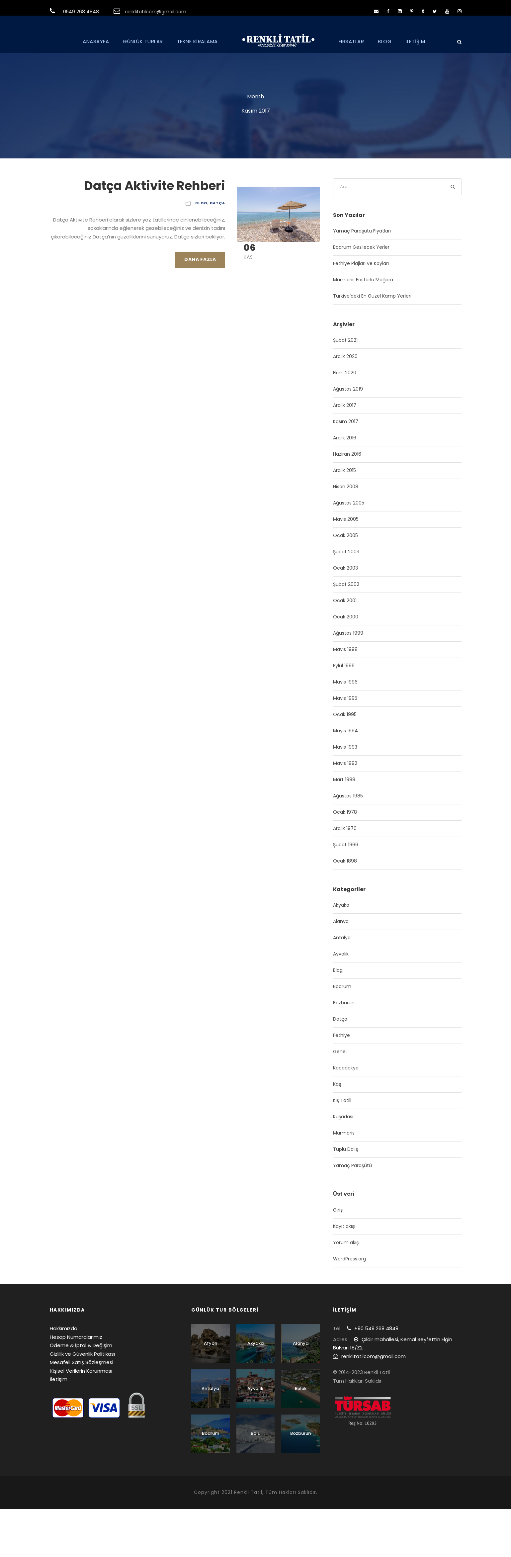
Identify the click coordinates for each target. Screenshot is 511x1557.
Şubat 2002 (346, 584)
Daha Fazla (200, 259)
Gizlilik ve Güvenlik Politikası (82, 1353)
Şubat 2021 (345, 340)
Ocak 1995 (345, 714)
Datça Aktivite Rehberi (154, 185)
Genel (340, 1051)
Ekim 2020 (344, 372)
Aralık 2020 (345, 356)
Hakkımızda (63, 1328)
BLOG (384, 41)
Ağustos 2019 (348, 389)
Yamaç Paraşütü (352, 1165)
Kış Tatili (342, 1100)
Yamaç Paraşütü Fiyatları (362, 231)
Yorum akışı (346, 1242)
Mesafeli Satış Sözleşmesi (81, 1362)
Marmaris (344, 1133)
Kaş (337, 1084)
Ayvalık (341, 954)
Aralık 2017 (344, 405)
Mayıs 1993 (345, 747)
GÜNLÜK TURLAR (143, 41)
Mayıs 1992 (345, 763)
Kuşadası (343, 1116)
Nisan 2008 (345, 486)
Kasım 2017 (345, 421)
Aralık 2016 (344, 437)
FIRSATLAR (351, 41)
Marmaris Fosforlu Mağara (363, 279)
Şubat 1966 (345, 844)
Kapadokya (346, 1067)
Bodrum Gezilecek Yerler (361, 247)
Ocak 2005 (345, 535)
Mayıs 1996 (345, 682)
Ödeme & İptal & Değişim (81, 1345)
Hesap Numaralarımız (76, 1336)
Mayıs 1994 (345, 730)
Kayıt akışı (344, 1226)
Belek (300, 1388)
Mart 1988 (344, 779)
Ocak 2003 (345, 568)
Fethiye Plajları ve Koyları (361, 263)
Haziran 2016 (347, 454)
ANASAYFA (96, 41)
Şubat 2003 (346, 551)
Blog (201, 203)
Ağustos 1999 (348, 633)
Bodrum (342, 986)
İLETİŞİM (415, 41)
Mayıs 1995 (345, 698)
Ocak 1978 (345, 812)
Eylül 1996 (344, 665)
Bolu (255, 1433)
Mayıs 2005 (346, 519)
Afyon (210, 1343)
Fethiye (341, 1035)
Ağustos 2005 (348, 503)
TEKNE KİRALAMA (197, 41)
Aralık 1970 (345, 828)
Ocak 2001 (345, 600)
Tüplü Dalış (345, 1149)
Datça (217, 203)
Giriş (338, 1210)
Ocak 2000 (345, 616)
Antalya (342, 937)
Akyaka (341, 905)
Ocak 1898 (345, 861)
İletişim (58, 1379)
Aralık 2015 (344, 470)
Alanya (341, 921)
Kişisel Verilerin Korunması (81, 1370)
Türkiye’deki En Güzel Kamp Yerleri (372, 296)
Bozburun (344, 1002)
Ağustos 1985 (348, 795)
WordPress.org (349, 1258)
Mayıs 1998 (345, 649)
